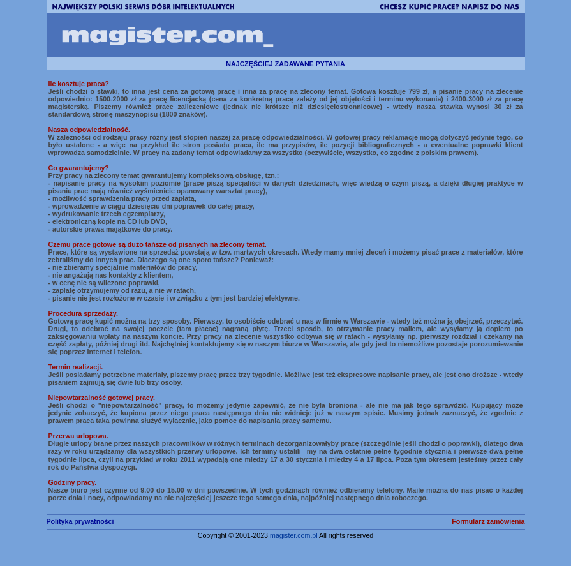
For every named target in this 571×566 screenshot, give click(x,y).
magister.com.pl (294, 535)
